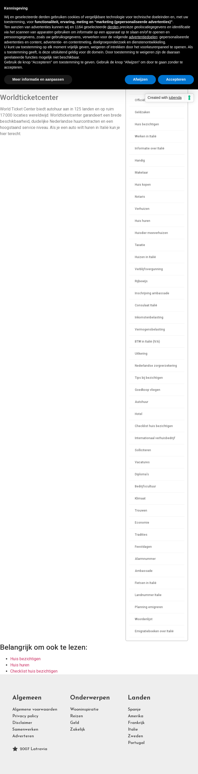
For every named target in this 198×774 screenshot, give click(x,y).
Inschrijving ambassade (152, 293)
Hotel (138, 414)
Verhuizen (142, 209)
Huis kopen (143, 184)
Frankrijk (136, 723)
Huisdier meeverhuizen (151, 233)
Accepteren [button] (176, 79)
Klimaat (140, 498)
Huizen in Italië (145, 257)
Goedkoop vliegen (147, 390)
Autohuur (141, 402)
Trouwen (141, 510)
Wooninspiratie (84, 709)
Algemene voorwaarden (34, 709)
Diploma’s (142, 474)
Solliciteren (143, 450)
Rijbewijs (141, 281)
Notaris (140, 197)
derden (113, 27)
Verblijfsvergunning (149, 269)
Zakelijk (77, 730)
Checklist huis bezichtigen (154, 426)
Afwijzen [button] (140, 79)
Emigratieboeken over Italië (154, 631)
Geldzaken (142, 112)
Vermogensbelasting (150, 329)
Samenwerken (25, 730)
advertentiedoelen (143, 37)
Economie (142, 522)
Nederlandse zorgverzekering (156, 365)
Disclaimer (22, 723)
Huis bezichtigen (147, 124)
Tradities (141, 534)
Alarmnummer (145, 559)
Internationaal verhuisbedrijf (155, 438)
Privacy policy (25, 716)
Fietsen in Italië (145, 583)
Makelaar (141, 172)
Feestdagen (143, 547)
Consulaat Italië (146, 305)
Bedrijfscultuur (145, 486)
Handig (140, 160)
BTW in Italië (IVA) (147, 341)
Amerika (135, 716)
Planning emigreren (149, 607)
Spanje (134, 709)
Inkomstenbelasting (149, 317)
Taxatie (140, 245)
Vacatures (142, 462)
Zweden (135, 736)
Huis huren (142, 221)
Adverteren (23, 736)
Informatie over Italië (149, 148)
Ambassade (144, 571)
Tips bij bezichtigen (149, 378)
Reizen (76, 716)
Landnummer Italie (148, 595)
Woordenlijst (144, 619)
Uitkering (141, 353)
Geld (74, 723)
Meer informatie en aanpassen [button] (38, 79)
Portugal (136, 743)
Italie (133, 730)
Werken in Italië (145, 136)
